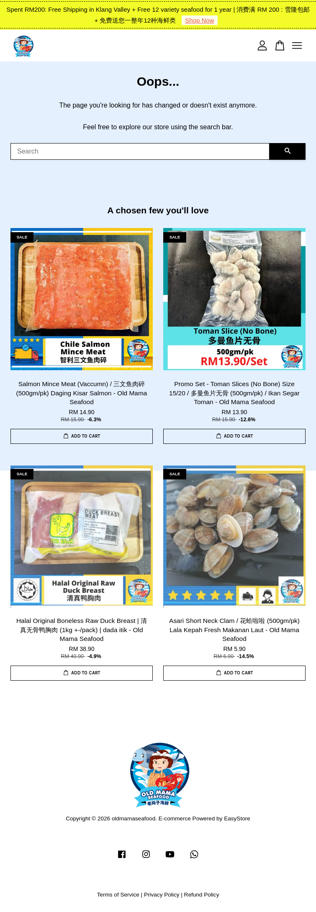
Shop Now (199, 20)
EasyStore (237, 818)
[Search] (140, 151)
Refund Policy (201, 895)
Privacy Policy (162, 895)
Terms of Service (118, 895)
